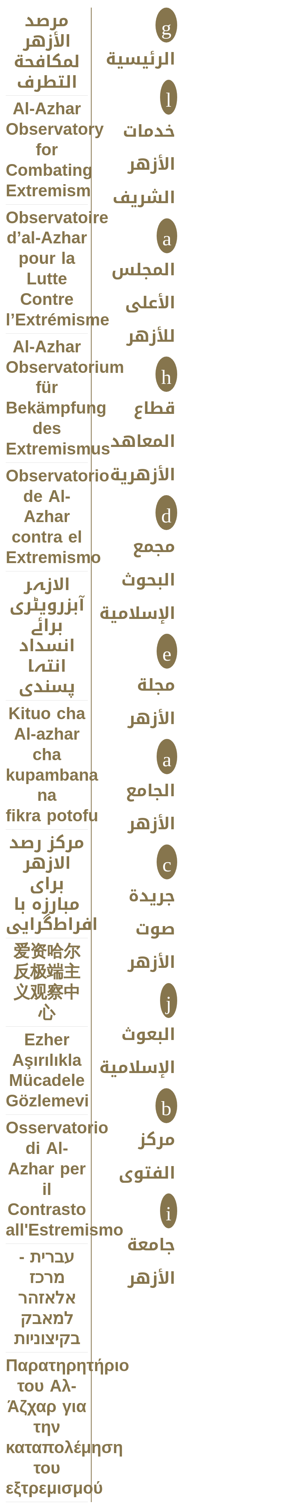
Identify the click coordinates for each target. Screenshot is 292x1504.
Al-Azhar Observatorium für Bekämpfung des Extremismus (47, 398)
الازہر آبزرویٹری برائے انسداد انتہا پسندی (47, 636)
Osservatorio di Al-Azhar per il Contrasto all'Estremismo (47, 1179)
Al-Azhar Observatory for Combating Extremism (47, 150)
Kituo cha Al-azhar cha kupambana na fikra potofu (47, 765)
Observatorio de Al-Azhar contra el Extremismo (47, 517)
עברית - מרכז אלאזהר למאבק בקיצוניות (47, 1298)
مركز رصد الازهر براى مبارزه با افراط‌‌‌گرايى (47, 884)
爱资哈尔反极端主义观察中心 (46, 982)
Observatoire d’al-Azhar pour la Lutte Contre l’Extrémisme (47, 269)
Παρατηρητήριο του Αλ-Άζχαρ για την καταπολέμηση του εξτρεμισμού (47, 1427)
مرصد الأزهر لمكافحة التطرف (47, 52)
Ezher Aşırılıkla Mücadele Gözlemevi (47, 1071)
